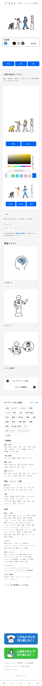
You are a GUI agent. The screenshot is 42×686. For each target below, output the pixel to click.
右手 (18, 467)
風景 (18, 532)
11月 (26, 490)
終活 (28, 515)
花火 (29, 501)
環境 (27, 417)
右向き (14, 219)
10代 (20, 447)
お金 (20, 413)
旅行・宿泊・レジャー (24, 534)
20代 (24, 447)
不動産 (25, 548)
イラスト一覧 (33, 402)
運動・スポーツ (9, 522)
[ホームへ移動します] (4, 683)
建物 (13, 417)
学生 (17, 451)
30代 (29, 447)
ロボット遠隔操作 (21, 387)
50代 (5, 449)
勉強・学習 (7, 548)
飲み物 (30, 518)
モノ (25, 426)
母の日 (6, 499)
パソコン (7, 568)
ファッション (24, 527)
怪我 (14, 518)
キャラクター (11, 532)
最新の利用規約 (20, 233)
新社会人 (26, 543)
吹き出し (7, 576)
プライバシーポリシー (11, 670)
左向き (6, 467)
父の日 (12, 499)
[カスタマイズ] (38, 683)
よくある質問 (29, 663)
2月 (21, 487)
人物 (6, 214)
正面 (18, 464)
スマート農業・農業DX (11, 561)
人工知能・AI (23, 219)
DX (21, 556)
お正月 (6, 496)
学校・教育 (29, 413)
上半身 (11, 464)
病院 (5, 518)
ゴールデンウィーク (22, 499)
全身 (5, 219)
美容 (7, 426)
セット (6, 579)
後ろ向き (13, 467)
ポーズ (14, 408)
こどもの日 (7, 501)
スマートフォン (25, 568)
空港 (14, 534)
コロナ (6, 520)
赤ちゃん (31, 449)
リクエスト (13, 579)
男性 (5, 447)
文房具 (28, 525)
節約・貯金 (19, 529)
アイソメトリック (23, 431)
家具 (18, 525)
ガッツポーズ (8, 475)
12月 (30, 490)
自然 (34, 417)
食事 (24, 518)
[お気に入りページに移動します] (29, 683)
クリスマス (20, 503)
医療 (13, 422)
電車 (5, 536)
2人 (9, 458)
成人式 (18, 496)
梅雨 (14, 501)
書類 (33, 525)
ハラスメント (17, 543)
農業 (31, 559)
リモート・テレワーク (20, 545)
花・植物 (24, 532)
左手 (23, 467)
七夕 (24, 501)
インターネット (9, 570)
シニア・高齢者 (22, 449)
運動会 (19, 501)
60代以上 (12, 449)
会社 (10, 543)
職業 (5, 543)
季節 (30, 408)
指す (24, 475)
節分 (23, 496)
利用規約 (20, 663)
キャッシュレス (9, 529)
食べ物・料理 (16, 426)
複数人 (31, 219)
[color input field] (19, 171)
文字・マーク (10, 431)
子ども (12, 451)
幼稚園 (6, 451)
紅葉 (14, 503)
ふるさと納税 (27, 556)
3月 (25, 487)
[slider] (19, 166)
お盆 (33, 501)
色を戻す (34, 43)
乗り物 (21, 417)
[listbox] (19, 159)
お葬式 (34, 515)
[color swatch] (9, 176)
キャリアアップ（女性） (21, 381)
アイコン (29, 576)
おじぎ (34, 473)
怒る (24, 473)
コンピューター (21, 570)
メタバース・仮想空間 (11, 559)
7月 (9, 490)
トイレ (6, 527)
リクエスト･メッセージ (11, 666)
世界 (30, 532)
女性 (10, 447)
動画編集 (30, 570)
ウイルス (13, 520)
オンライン (32, 545)
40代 (34, 447)
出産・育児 (7, 515)
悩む (10, 473)
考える (15, 473)
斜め (26, 464)
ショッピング (14, 527)
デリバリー (28, 529)
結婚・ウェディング (19, 515)
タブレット (15, 568)
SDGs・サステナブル (11, 554)
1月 (17, 487)
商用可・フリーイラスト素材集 (28, 3)
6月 (5, 490)
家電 (23, 525)
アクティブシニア (10, 525)
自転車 (11, 536)
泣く (29, 473)
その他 (8, 435)
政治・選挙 (7, 534)
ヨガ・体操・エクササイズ (24, 522)
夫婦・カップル (27, 458)
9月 (17, 490)
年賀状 (12, 496)
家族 (19, 458)
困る (20, 473)
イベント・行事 (11, 413)
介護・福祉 (22, 422)
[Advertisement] (21, 54)
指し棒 (30, 475)
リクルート (7, 545)
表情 (5, 473)
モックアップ (20, 576)
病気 (10, 518)
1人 (5, 458)
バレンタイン (30, 496)
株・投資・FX (17, 548)
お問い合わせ (25, 666)
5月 (33, 487)
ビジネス (23, 408)
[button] (5, 43)
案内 (15, 475)
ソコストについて (10, 663)
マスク (19, 520)
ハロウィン (7, 503)
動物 (7, 422)
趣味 (34, 529)
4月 (29, 487)
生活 (7, 417)
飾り (12, 576)
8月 (13, 490)
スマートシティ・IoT (11, 556)
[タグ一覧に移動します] (21, 683)
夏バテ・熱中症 (28, 520)
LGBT (15, 447)
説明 (20, 475)
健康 (30, 422)
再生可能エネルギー (26, 554)
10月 (21, 490)
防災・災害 (24, 561)
